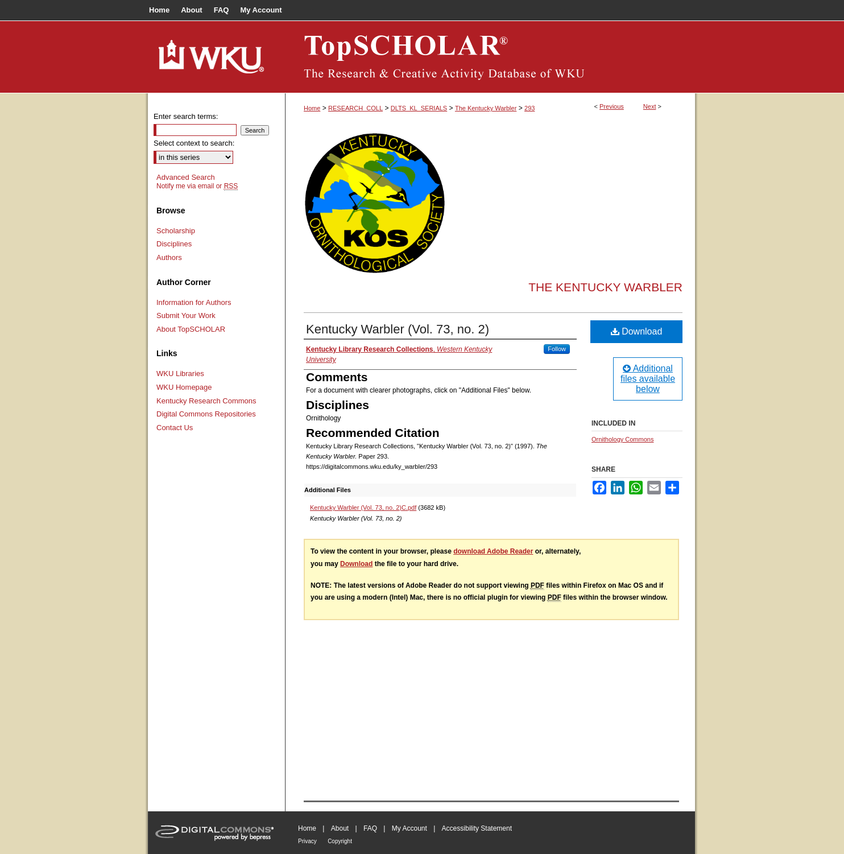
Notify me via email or (197, 186)
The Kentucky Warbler (485, 108)
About (340, 828)
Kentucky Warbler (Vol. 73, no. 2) (397, 329)
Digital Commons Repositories (206, 414)
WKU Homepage (184, 387)
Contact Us (174, 427)
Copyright (340, 841)
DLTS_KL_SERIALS (419, 108)
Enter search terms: (186, 116)
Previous (611, 106)
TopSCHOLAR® (490, 57)
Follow (557, 348)
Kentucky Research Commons (206, 401)
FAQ (370, 828)
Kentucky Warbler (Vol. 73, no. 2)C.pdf (363, 507)
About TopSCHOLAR (190, 329)
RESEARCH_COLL (355, 108)
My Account (409, 828)
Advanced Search (185, 177)
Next (649, 106)
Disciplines (174, 244)
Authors (169, 257)
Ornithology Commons (622, 439)
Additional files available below (647, 379)
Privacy (307, 841)
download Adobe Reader (493, 551)
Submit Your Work (186, 315)
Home (312, 108)
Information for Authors (193, 302)
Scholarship (175, 230)
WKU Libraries (180, 373)
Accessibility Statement (477, 828)
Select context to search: (194, 143)
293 (529, 108)
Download (637, 331)
